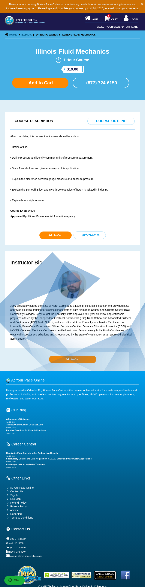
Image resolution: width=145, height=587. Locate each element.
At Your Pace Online (20, 487)
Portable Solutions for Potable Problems (26, 430)
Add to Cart (40, 82)
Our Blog (16, 410)
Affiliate (132, 27)
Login (130, 18)
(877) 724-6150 (101, 82)
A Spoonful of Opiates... (17, 419)
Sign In (12, 495)
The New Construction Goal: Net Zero (24, 425)
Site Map (13, 498)
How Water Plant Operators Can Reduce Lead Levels (32, 453)
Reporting (16, 513)
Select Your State (110, 27)
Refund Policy (18, 502)
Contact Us (14, 491)
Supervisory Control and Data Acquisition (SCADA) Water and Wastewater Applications (49, 459)
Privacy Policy (18, 506)
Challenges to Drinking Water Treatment (25, 464)
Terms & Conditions (21, 517)
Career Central (21, 444)
